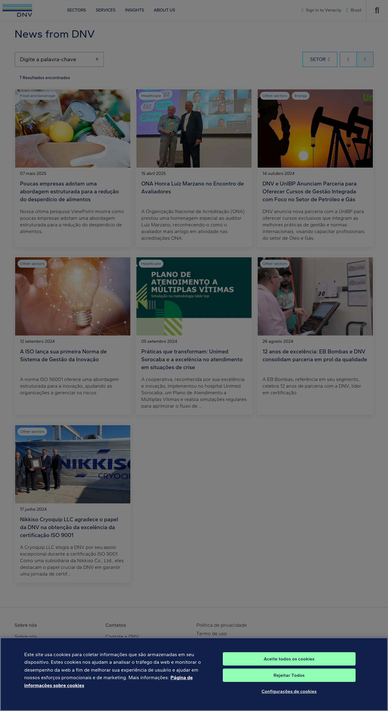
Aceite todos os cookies (289, 664)
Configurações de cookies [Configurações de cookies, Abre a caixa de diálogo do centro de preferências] (289, 696)
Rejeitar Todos (289, 680)
